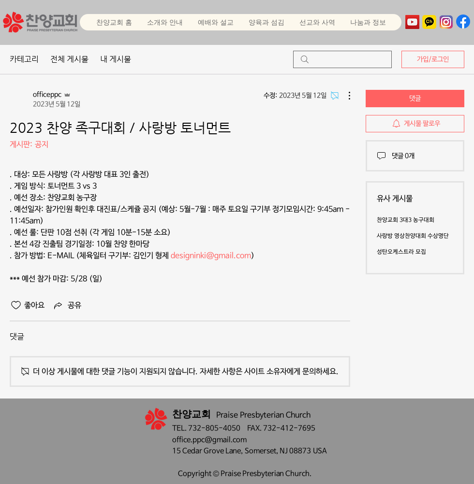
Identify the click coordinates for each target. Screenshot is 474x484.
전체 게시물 (69, 59)
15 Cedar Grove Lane (206, 451)
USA (320, 451)
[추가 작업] (344, 95)
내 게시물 (115, 59)
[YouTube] (412, 22)
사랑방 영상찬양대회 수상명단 (413, 236)
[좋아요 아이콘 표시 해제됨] (16, 305)
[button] (215, 22)
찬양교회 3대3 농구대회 (405, 220)
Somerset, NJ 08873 (279, 451)
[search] (342, 59)
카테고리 (24, 59)
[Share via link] (66, 305)
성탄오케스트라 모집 (401, 252)
